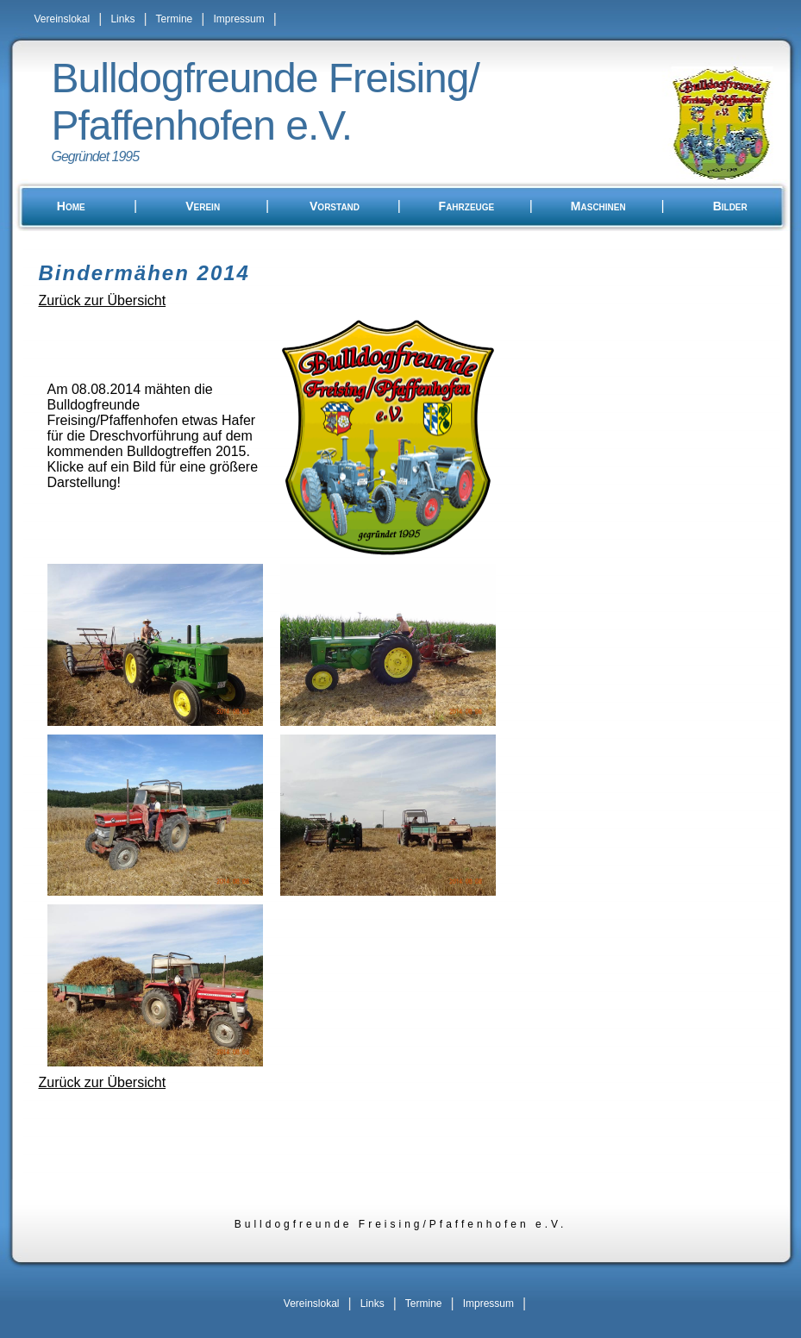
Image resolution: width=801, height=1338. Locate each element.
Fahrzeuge (467, 206)
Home (71, 206)
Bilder (730, 206)
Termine (174, 19)
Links (122, 19)
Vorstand (335, 206)
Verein (202, 206)
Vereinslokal (62, 19)
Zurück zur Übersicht (102, 300)
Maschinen (598, 206)
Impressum (238, 19)
